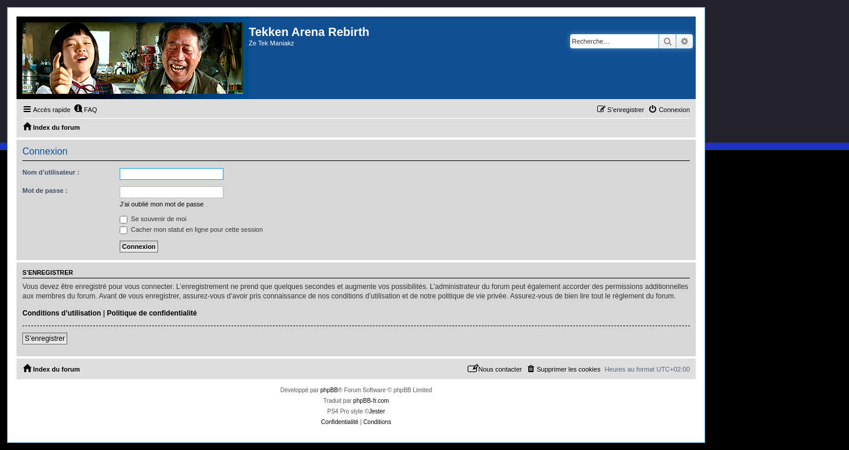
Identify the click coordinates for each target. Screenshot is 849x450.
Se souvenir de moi (153, 218)
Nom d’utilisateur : (51, 172)
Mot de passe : (44, 190)
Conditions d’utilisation (61, 313)
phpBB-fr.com (371, 401)
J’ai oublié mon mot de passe (161, 204)
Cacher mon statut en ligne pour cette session (191, 229)
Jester (377, 411)
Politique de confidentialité (152, 313)
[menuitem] (85, 110)
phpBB (329, 390)
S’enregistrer (45, 338)
